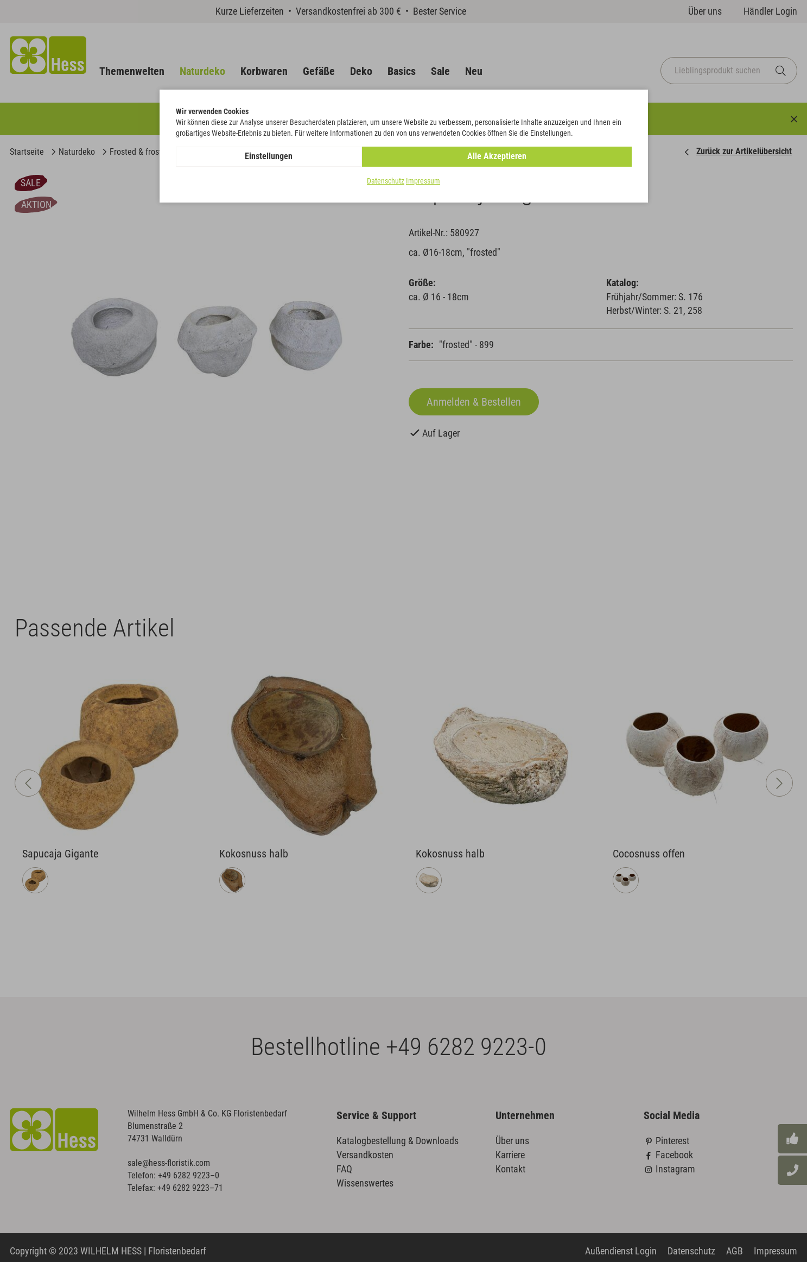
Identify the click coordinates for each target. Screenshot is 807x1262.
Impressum (423, 181)
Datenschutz (385, 181)
